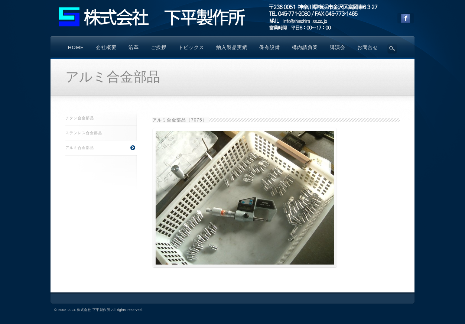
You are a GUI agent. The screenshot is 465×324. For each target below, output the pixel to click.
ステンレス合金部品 (83, 133)
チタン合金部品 (79, 118)
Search (392, 48)
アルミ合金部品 (101, 148)
